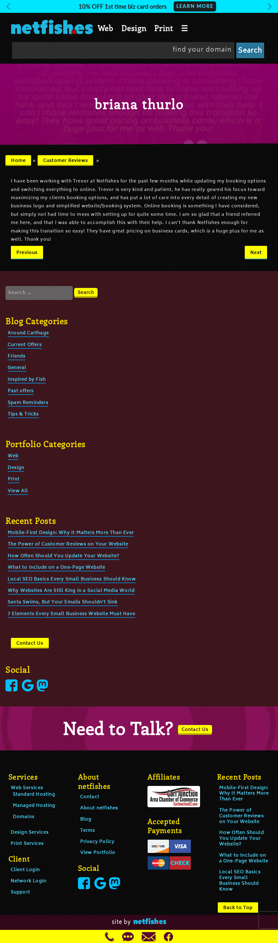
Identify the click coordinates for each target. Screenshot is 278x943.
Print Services (27, 844)
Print (163, 28)
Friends (16, 356)
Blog (86, 819)
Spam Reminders (28, 403)
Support (20, 892)
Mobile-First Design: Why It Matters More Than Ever (71, 533)
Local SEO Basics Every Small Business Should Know (72, 579)
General (17, 368)
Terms (87, 831)
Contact (89, 797)
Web (105, 28)
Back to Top (237, 908)
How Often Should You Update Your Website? (63, 556)
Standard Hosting (34, 794)
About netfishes (99, 808)
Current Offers (25, 345)
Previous (27, 253)
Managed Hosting (34, 806)
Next (256, 253)
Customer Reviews (65, 161)
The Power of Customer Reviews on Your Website (68, 544)
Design (133, 28)
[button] (139, 6)
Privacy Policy (97, 842)
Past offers (21, 391)
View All (18, 491)
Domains (23, 817)
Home (18, 161)
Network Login (29, 881)
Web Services (27, 788)
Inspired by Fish (27, 380)
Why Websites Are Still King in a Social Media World (71, 591)
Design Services (30, 832)
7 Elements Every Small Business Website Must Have (71, 614)
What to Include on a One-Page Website (56, 567)
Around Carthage (28, 333)
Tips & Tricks (23, 414)
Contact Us (29, 643)
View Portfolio (98, 853)
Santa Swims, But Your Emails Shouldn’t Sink (63, 602)
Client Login (25, 870)
